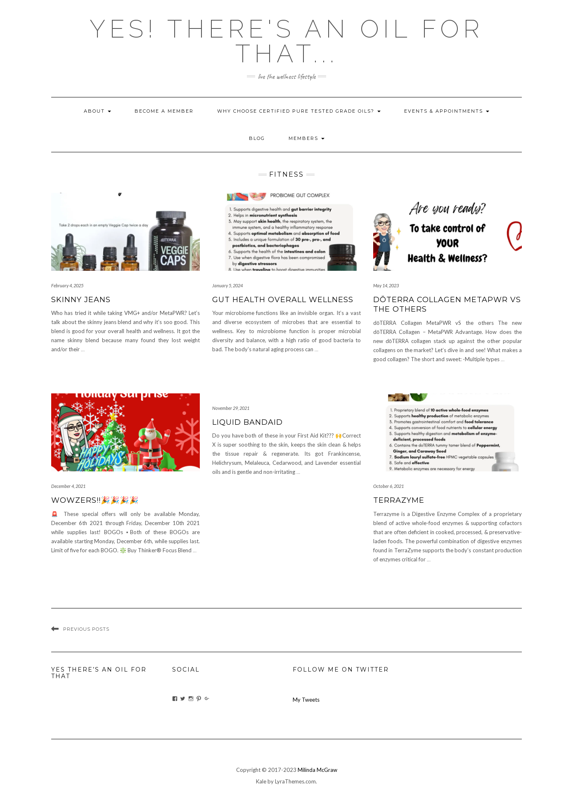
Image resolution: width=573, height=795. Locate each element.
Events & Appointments (446, 111)
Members (306, 138)
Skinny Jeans (81, 299)
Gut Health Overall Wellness (282, 299)
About (97, 111)
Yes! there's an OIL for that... (286, 41)
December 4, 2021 (68, 486)
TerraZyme (398, 500)
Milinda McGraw (317, 770)
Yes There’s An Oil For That (99, 672)
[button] (125, 232)
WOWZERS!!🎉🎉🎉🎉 (95, 500)
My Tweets (306, 699)
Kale (261, 781)
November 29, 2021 (230, 408)
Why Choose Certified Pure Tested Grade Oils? (299, 111)
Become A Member (164, 111)
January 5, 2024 (227, 285)
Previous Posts (86, 629)
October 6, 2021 (388, 486)
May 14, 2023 (386, 285)
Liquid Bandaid (247, 422)
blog (257, 138)
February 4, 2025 (67, 285)
